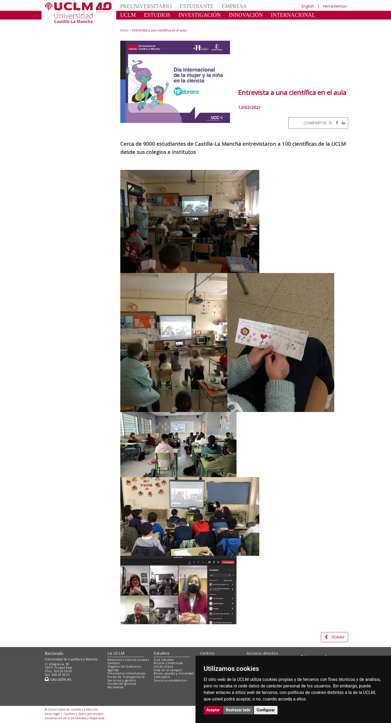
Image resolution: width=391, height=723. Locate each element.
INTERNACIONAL (293, 15)
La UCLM (116, 653)
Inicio (124, 30)
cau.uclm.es (58, 679)
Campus (114, 663)
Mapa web (97, 718)
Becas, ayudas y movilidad (174, 673)
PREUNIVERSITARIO (146, 6)
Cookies (69, 714)
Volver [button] (334, 637)
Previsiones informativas (127, 673)
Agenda (113, 670)
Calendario (162, 677)
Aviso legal (52, 714)
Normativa (116, 687)
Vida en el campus (168, 670)
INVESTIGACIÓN (199, 15)
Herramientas (335, 6)
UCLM (128, 15)
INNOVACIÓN (246, 15)
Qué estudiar (164, 660)
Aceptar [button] (213, 710)
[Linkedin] (342, 122)
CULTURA (133, 23)
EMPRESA (234, 6)
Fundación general (122, 683)
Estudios (161, 653)
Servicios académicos (170, 680)
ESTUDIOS (157, 15)
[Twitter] (330, 122)
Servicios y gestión (122, 680)
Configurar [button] (266, 710)
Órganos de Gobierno (124, 666)
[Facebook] (335, 122)
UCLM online (163, 666)
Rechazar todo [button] (238, 710)
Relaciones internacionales (128, 660)
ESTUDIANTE (196, 6)
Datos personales (90, 714)
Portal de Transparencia (126, 677)
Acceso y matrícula (168, 663)
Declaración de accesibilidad (65, 718)
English (307, 6)
